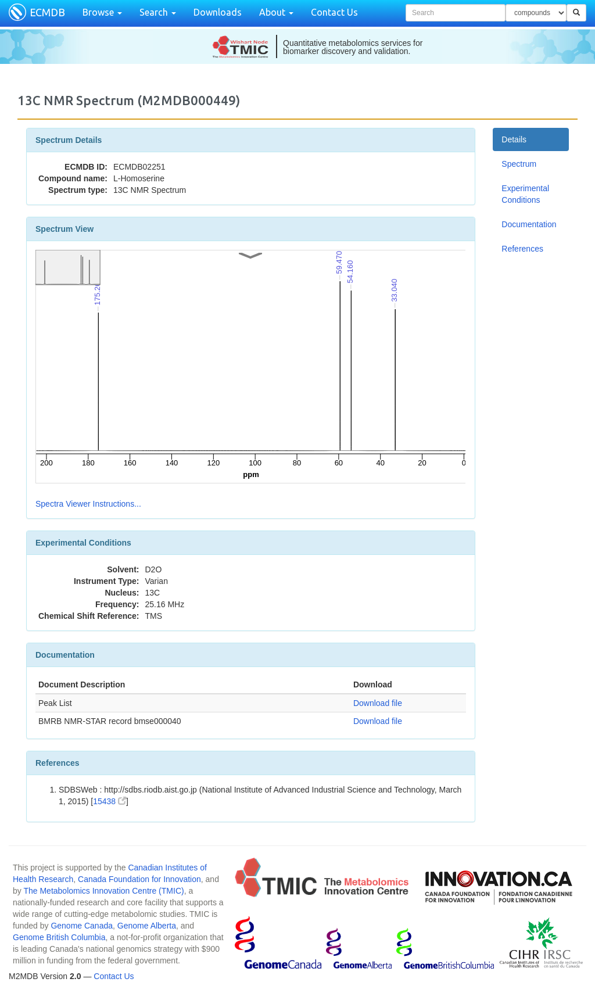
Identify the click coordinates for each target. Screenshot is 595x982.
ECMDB (47, 12)
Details (513, 139)
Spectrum (518, 164)
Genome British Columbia (59, 937)
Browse (102, 12)
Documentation (528, 224)
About (276, 12)
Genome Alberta (146, 925)
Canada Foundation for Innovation (139, 879)
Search (157, 12)
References (522, 248)
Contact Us (334, 12)
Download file (377, 703)
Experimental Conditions (525, 194)
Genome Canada (82, 925)
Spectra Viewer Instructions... (88, 503)
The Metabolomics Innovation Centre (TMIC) (103, 890)
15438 (109, 801)
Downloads (217, 12)
